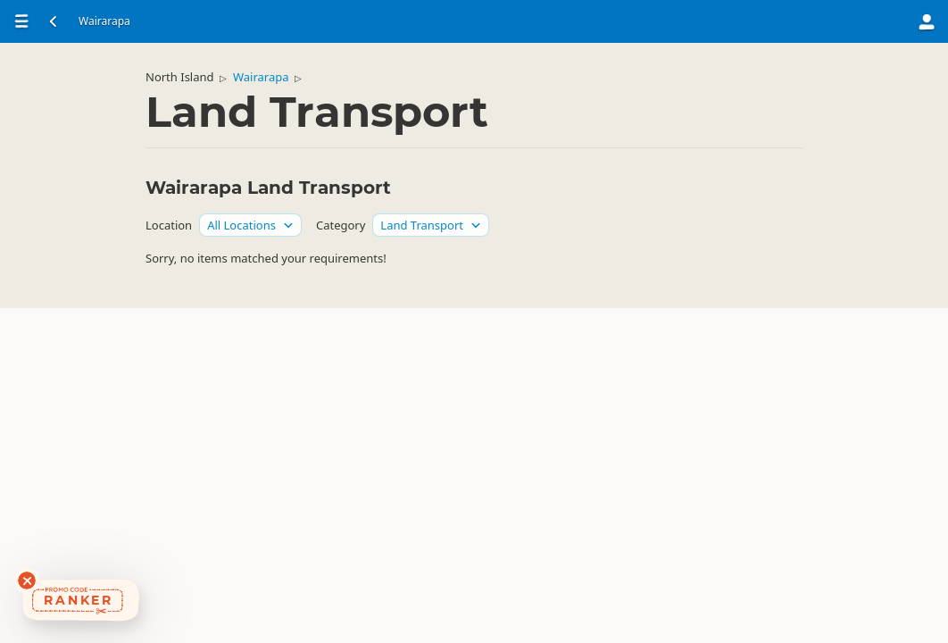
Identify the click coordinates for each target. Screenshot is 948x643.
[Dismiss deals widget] (27, 580)
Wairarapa (261, 77)
